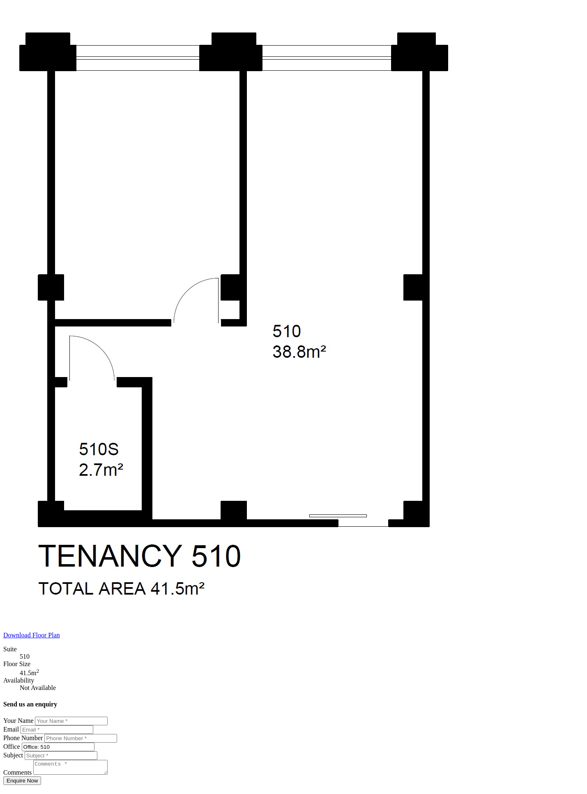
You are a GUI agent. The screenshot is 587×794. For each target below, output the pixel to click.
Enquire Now (22, 783)
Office (11, 746)
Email (11, 729)
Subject (13, 755)
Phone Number (23, 737)
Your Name (18, 720)
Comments (17, 774)
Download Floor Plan (31, 635)
